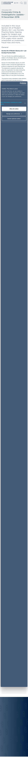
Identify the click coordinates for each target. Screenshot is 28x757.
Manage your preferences (14, 113)
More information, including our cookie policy (11, 103)
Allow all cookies (14, 108)
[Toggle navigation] (25, 3)
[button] (21, 3)
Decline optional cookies (14, 118)
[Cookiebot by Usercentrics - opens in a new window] (20, 83)
